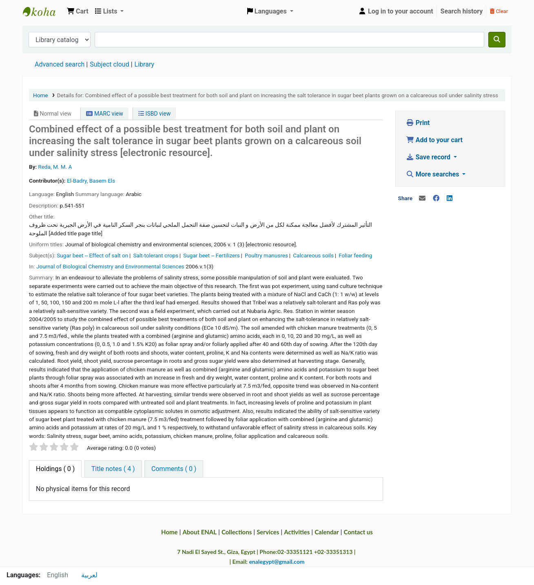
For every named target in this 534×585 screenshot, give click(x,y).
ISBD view (154, 113)
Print (418, 123)
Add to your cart (434, 140)
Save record (429, 157)
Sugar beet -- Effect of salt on (92, 255)
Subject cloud (109, 64)
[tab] (113, 469)
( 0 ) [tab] (55, 469)
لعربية (89, 575)
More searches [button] (433, 174)
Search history (462, 11)
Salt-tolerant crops (155, 255)
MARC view (104, 113)
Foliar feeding (355, 255)
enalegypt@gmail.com (276, 561)
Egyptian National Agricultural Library (43, 11)
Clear (499, 11)
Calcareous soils (313, 255)
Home (40, 95)
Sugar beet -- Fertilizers (211, 255)
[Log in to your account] (396, 11)
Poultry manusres (266, 255)
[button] (78, 11)
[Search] (496, 39)
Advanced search (59, 64)
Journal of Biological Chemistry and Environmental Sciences (110, 266)
